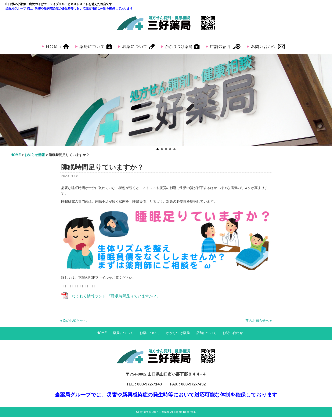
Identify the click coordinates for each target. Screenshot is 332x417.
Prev (5, 100)
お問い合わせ (233, 333)
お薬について (150, 333)
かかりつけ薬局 (178, 333)
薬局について (123, 333)
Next (326, 100)
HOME (102, 333)
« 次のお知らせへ (73, 320)
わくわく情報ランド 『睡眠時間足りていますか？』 (116, 296)
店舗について (206, 333)
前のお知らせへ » (258, 320)
